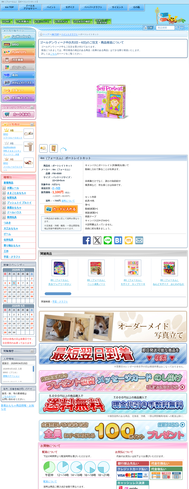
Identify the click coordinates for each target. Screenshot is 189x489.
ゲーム (7, 234)
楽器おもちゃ (14, 207)
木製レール (13, 188)
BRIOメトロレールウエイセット (12, 166)
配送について (50, 481)
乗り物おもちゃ (12, 245)
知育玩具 (12, 197)
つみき (7, 222)
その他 (136, 7)
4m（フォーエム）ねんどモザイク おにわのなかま (169, 272)
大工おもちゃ (11, 228)
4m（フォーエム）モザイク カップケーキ (133, 272)
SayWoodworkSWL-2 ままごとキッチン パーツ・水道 (12, 150)
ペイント (51, 7)
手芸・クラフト (12, 256)
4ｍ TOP (9, 7)
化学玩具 (8, 239)
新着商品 (8, 182)
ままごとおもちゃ (16, 192)
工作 (6, 251)
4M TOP (55, 34)
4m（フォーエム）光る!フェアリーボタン (59, 272)
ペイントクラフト (69, 34)
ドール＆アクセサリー (30, 7)
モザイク (70, 7)
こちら (53, 54)
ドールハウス (14, 212)
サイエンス (117, 7)
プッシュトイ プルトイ (19, 202)
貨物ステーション (11, 376)
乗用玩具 (12, 217)
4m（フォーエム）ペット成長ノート (96, 272)
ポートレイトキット (89, 34)
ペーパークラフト (93, 7)
